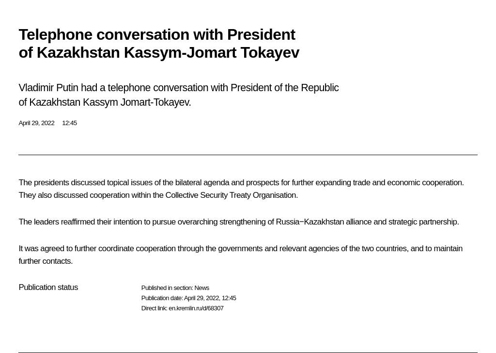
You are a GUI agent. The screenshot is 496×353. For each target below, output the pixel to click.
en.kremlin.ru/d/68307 (196, 308)
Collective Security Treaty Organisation (230, 195)
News (201, 287)
